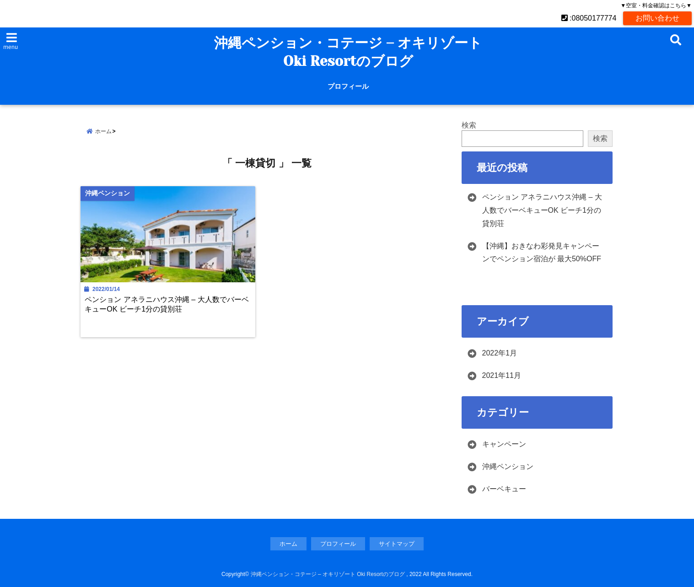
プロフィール (348, 86)
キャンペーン (504, 444)
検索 (469, 125)
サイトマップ (396, 543)
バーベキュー (504, 489)
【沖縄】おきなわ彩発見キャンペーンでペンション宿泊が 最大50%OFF (541, 252)
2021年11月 (501, 375)
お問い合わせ (657, 18)
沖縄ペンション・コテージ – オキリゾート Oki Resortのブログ (348, 52)
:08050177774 (589, 18)
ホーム (288, 543)
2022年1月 (499, 353)
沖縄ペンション (507, 466)
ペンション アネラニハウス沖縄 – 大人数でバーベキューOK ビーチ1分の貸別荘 (167, 304)
